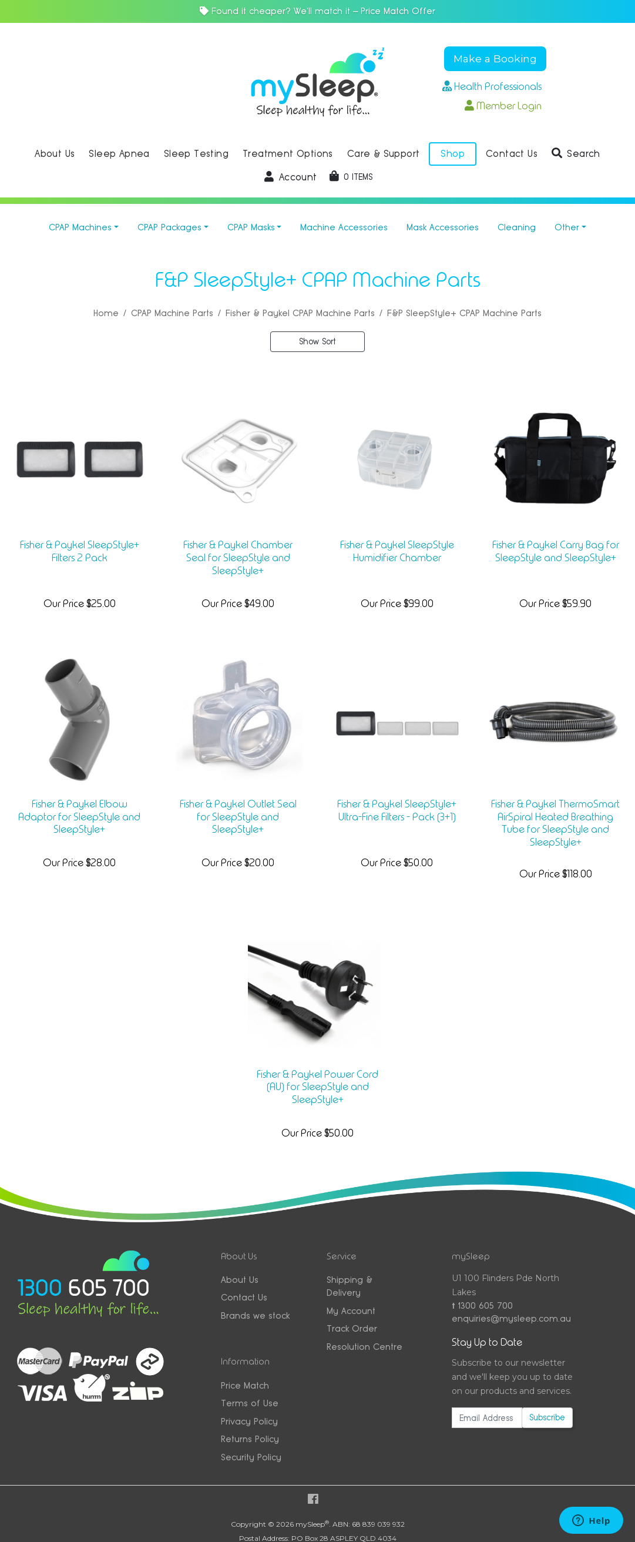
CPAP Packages (169, 227)
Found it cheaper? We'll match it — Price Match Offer (317, 11)
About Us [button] (55, 153)
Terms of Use (249, 1403)
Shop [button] (453, 153)
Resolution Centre (364, 1347)
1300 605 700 (482, 1305)
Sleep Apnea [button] (119, 153)
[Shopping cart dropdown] (351, 177)
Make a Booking (495, 58)
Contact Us (244, 1297)
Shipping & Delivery (349, 1286)
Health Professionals (492, 86)
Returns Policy (250, 1439)
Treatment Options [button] (288, 153)
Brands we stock (255, 1315)
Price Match (245, 1385)
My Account (351, 1311)
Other (567, 227)
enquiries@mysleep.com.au (511, 1318)
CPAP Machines (80, 227)
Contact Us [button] (511, 153)
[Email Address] (487, 1417)
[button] (576, 154)
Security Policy (251, 1457)
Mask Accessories (442, 227)
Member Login (503, 106)
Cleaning (517, 227)
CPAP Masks (251, 227)
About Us (239, 1280)
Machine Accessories (344, 227)
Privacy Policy (249, 1421)
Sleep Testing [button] (196, 153)
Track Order (352, 1328)
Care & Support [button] (383, 153)
